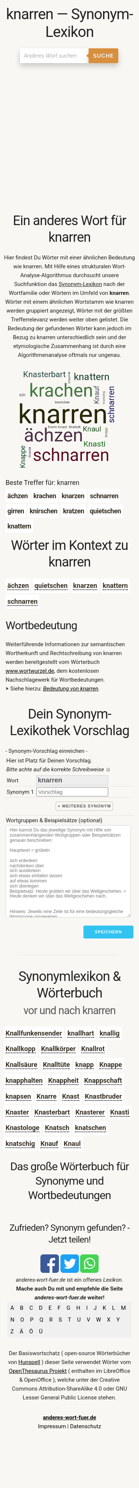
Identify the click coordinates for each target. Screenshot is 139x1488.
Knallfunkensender (34, 1033)
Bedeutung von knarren (70, 688)
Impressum (52, 1426)
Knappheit (63, 1080)
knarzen (85, 585)
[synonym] (72, 791)
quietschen (50, 585)
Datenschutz (85, 1426)
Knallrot (93, 1049)
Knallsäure (21, 1064)
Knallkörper (58, 1049)
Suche (103, 55)
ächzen (18, 585)
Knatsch (57, 1128)
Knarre (47, 1096)
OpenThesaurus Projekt (38, 1371)
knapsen (18, 1096)
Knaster (17, 1112)
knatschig (20, 1143)
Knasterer (90, 1112)
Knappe (110, 1064)
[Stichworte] (68, 871)
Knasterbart (52, 1112)
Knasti (119, 1112)
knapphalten (24, 1080)
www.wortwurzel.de (30, 671)
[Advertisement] (69, 139)
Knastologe (22, 1128)
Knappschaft (103, 1080)
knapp (84, 1064)
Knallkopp (21, 1049)
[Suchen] (54, 55)
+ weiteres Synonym (84, 806)
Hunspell (29, 1362)
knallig (110, 1033)
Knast (70, 1096)
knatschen (90, 1128)
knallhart (80, 1033)
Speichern (108, 932)
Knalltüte (56, 1064)
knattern (115, 585)
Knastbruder (103, 1096)
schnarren (22, 601)
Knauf (49, 1143)
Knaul (72, 1143)
